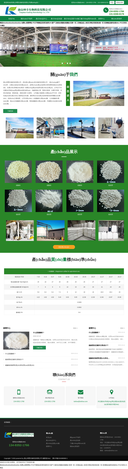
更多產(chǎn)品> (64, 247)
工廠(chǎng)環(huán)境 (86, 19)
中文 (112, 2)
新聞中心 (101, 19)
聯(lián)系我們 (116, 19)
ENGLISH (119, 2)
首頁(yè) (11, 19)
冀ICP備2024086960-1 (60, 458)
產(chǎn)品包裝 (56, 19)
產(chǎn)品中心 (41, 19)
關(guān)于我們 (26, 19)
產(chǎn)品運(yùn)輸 (71, 19)
